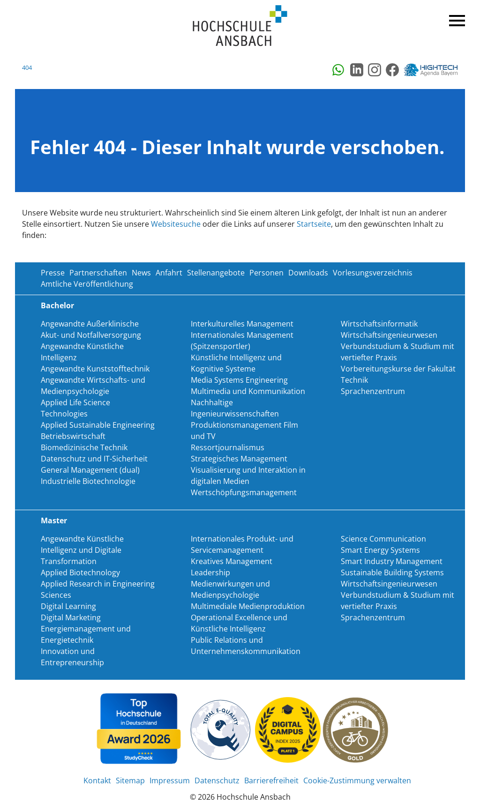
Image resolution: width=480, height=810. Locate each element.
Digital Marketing (71, 617)
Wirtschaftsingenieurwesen (389, 335)
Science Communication (383, 539)
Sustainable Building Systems (392, 572)
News (141, 273)
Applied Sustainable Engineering (98, 425)
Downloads (308, 273)
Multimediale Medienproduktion (248, 606)
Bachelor (57, 305)
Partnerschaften (98, 273)
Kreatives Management (231, 561)
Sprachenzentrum (373, 391)
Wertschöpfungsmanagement (244, 492)
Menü (455, 18)
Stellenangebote (216, 273)
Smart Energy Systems (380, 550)
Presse (53, 273)
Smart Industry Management (391, 561)
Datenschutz (217, 780)
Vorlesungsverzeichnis (372, 273)
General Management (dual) (90, 470)
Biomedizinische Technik (84, 447)
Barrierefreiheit (271, 780)
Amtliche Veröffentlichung (87, 284)
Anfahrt (169, 273)
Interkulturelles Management (242, 324)
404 (27, 67)
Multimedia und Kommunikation (248, 391)
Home (240, 26)
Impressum (170, 780)
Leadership (210, 572)
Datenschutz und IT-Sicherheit (94, 458)
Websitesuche (176, 224)
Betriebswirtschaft (73, 436)
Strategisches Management (239, 458)
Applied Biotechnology (80, 572)
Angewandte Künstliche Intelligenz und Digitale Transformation (82, 550)
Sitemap (130, 780)
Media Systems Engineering (239, 380)
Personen (266, 273)
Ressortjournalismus (227, 447)
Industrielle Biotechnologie (88, 481)
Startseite (314, 224)
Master (54, 520)
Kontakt (97, 780)
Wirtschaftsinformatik (379, 324)
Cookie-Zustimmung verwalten (357, 780)
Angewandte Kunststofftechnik (95, 369)
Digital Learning (68, 606)
